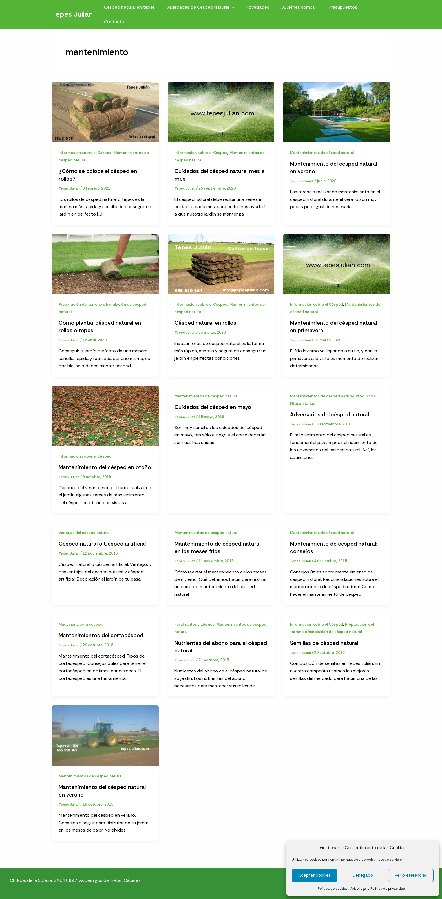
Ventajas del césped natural (85, 531)
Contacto (375, 9)
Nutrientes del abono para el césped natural (211, 645)
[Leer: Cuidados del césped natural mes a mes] (221, 112)
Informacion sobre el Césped (86, 152)
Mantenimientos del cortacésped (101, 633)
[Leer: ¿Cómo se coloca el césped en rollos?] (105, 112)
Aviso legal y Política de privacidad (377, 888)
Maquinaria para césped (82, 622)
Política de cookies (333, 888)
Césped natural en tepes (137, 9)
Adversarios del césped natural (330, 413)
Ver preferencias (411, 875)
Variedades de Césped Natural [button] (206, 9)
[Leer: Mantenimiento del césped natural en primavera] (336, 263)
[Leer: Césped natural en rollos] (221, 263)
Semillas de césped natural (324, 641)
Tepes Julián (72, 9)
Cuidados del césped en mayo (213, 406)
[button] (237, 9)
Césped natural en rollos (205, 322)
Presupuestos (342, 9)
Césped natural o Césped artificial (103, 542)
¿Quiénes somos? (300, 9)
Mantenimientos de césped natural (323, 152)
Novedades (261, 9)
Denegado (363, 875)
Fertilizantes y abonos (195, 622)
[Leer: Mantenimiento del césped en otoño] (105, 414)
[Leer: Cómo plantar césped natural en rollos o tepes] (105, 263)
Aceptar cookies (314, 875)
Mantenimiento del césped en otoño (105, 466)
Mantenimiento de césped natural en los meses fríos (218, 546)
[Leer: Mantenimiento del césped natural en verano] (336, 112)
